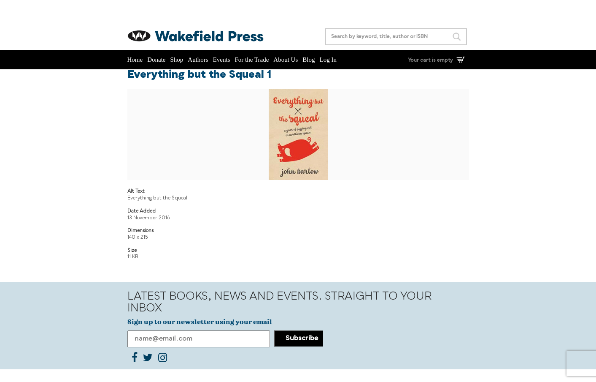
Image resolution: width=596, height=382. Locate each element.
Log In (327, 59)
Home (135, 59)
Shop (176, 59)
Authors (198, 59)
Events (221, 59)
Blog (308, 59)
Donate (156, 59)
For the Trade (252, 59)
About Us (285, 59)
